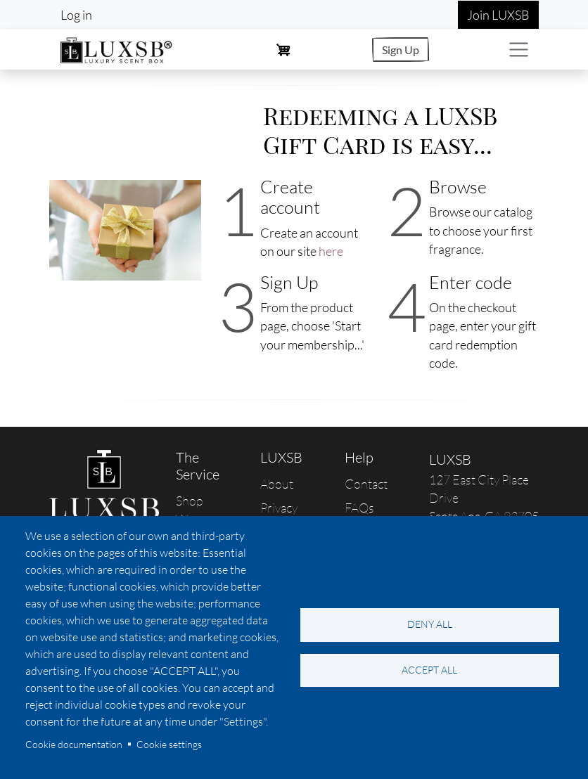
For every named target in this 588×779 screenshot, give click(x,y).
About (276, 483)
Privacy (279, 507)
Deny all (429, 624)
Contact (366, 483)
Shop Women (197, 510)
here (331, 251)
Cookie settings (169, 744)
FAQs (359, 507)
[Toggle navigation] (519, 49)
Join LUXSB (498, 14)
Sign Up (400, 49)
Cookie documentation (73, 744)
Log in (76, 14)
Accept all (429, 670)
